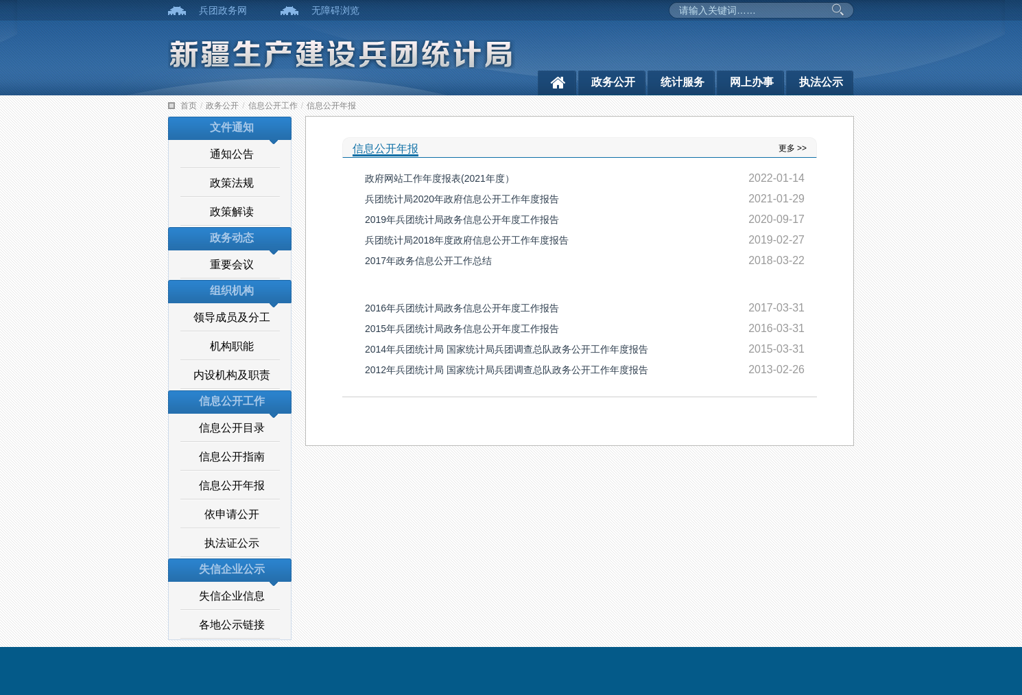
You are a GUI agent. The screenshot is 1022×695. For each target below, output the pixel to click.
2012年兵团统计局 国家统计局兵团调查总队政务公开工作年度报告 (506, 369)
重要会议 (232, 264)
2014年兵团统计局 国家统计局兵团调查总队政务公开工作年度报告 (506, 349)
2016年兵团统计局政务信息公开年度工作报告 (462, 308)
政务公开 (613, 82)
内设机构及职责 (231, 375)
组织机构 (232, 290)
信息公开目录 (232, 428)
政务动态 (232, 238)
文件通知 (232, 127)
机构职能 (232, 346)
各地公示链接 (232, 625)
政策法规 (232, 183)
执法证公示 (231, 543)
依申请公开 (231, 514)
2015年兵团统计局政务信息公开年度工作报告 (462, 328)
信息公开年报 (331, 105)
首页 (188, 105)
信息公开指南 (232, 456)
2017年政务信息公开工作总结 (428, 260)
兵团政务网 (223, 10)
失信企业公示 (232, 569)
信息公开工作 (273, 105)
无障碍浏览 (335, 10)
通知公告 (232, 154)
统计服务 (682, 82)
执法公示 (821, 82)
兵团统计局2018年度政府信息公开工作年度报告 (467, 240)
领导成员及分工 (231, 317)
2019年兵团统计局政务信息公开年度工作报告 (462, 219)
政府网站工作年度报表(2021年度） (439, 178)
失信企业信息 (232, 596)
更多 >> (793, 148)
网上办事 (752, 82)
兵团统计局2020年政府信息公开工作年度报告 (462, 198)
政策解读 (232, 211)
